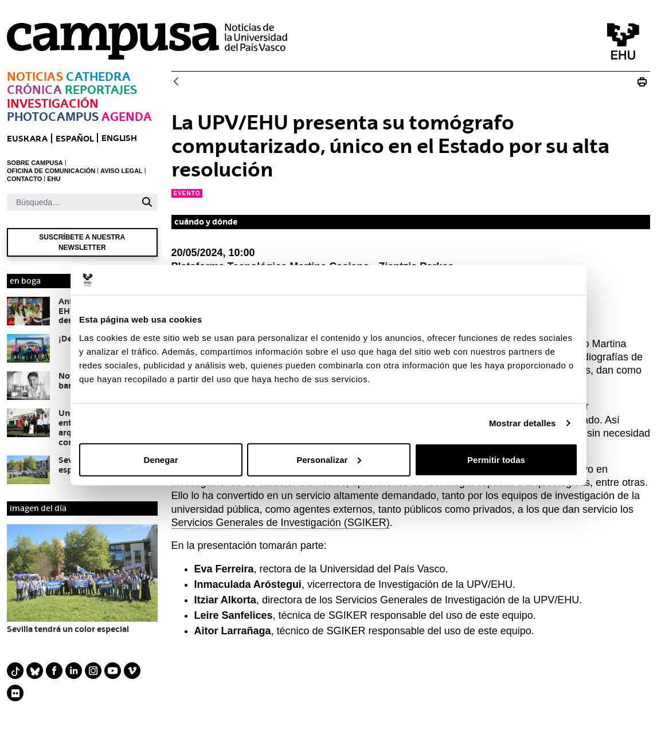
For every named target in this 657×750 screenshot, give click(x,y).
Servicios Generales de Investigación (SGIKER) (280, 522)
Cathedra (98, 76)
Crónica (34, 90)
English (119, 138)
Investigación (53, 103)
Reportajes (101, 90)
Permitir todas (496, 459)
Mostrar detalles (522, 423)
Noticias (35, 76)
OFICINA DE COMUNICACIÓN (51, 170)
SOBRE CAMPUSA (35, 162)
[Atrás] (176, 82)
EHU (53, 178)
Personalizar (328, 459)
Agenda (126, 116)
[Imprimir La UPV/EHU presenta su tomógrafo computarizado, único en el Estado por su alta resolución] (642, 82)
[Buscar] (71, 202)
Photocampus (53, 116)
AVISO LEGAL (121, 170)
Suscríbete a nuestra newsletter (82, 242)
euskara (27, 138)
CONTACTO (24, 178)
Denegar (160, 459)
